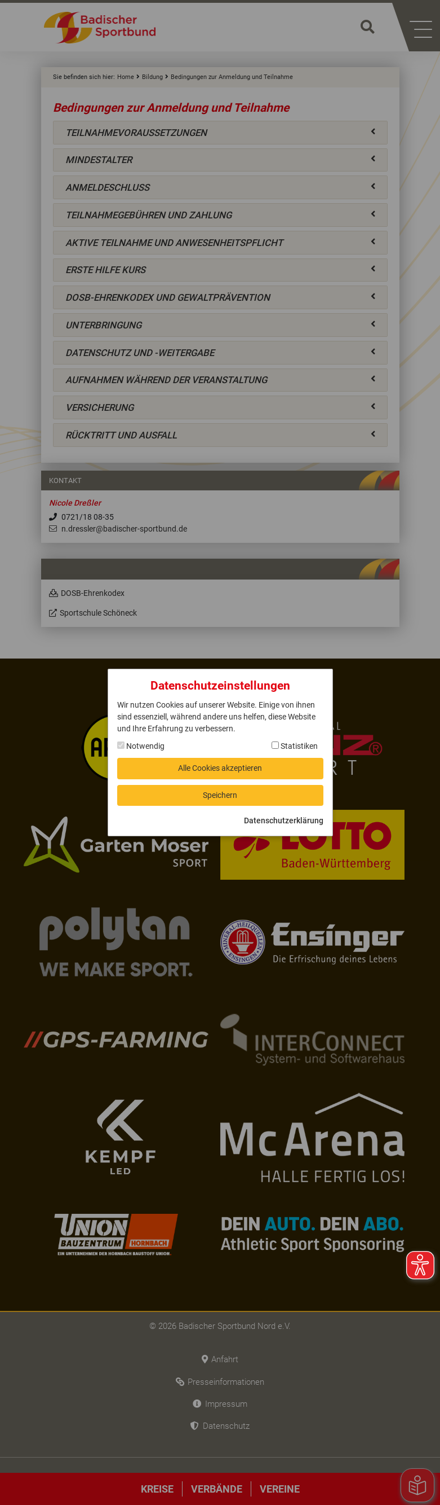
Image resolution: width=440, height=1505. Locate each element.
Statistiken (295, 746)
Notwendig (141, 746)
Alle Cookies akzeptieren (220, 768)
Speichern (220, 795)
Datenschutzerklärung (283, 820)
